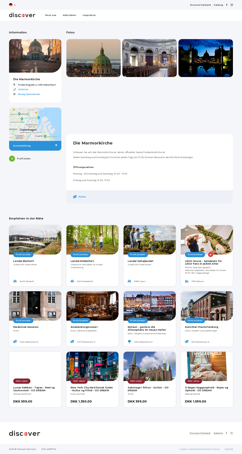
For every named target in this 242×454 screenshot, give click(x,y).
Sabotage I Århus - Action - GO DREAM (148, 389)
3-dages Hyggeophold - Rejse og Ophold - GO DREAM (206, 389)
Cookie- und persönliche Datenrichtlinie (200, 449)
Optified (229, 449)
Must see (50, 15)
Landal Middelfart (82, 261)
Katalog (218, 5)
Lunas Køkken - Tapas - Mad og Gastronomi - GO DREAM (34, 389)
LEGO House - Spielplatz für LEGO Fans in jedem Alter (203, 262)
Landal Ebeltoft (23, 261)
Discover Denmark (200, 5)
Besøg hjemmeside (29, 94)
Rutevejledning (35, 145)
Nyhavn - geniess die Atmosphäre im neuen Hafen (147, 328)
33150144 (23, 89)
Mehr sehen (22, 381)
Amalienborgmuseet (84, 327)
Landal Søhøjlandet (141, 261)
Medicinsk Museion (25, 327)
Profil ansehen (23, 254)
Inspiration (89, 15)
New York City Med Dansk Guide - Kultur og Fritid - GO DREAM (92, 389)
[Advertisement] (149, 105)
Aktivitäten (69, 15)
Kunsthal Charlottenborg (201, 327)
